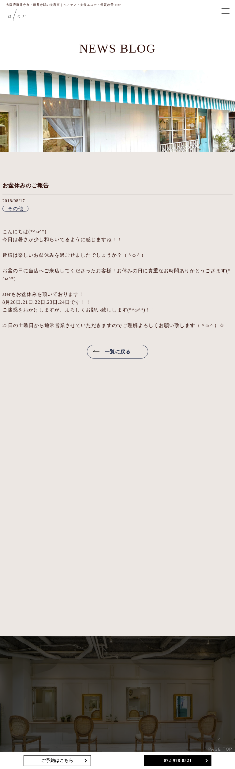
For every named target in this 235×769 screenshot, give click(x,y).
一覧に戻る (118, 351)
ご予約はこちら (57, 760)
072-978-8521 (178, 760)
